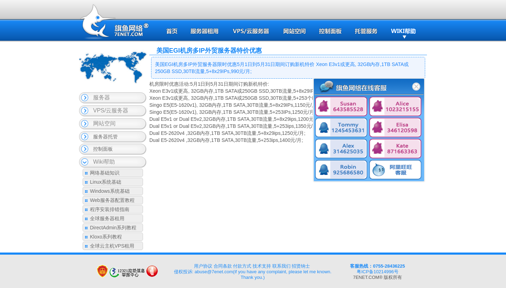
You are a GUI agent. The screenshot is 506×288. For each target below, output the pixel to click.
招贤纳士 (301, 266)
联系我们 (281, 266)
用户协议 (203, 266)
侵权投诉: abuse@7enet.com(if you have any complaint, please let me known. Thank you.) (253, 274)
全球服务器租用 (107, 218)
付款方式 (242, 266)
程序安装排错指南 (109, 209)
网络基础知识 (104, 173)
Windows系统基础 (110, 191)
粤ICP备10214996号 (377, 271)
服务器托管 (105, 136)
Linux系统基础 (105, 182)
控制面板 (103, 149)
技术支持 (262, 266)
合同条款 (223, 266)
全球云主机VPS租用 (112, 246)
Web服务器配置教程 (112, 200)
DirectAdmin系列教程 (113, 227)
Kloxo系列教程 (106, 237)
